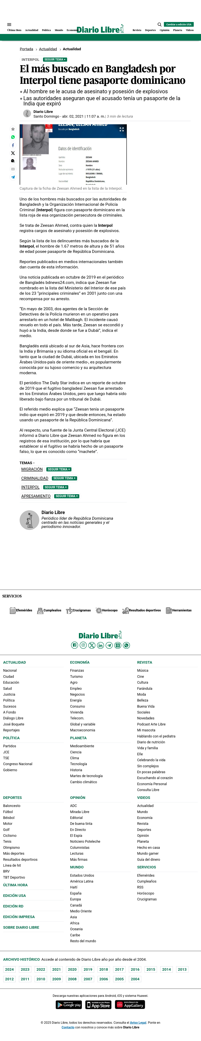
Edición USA (14, 895)
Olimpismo (11, 848)
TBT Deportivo (14, 877)
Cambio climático (83, 782)
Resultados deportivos (20, 860)
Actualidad (31, 30)
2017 (119, 969)
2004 (135, 979)
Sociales (143, 712)
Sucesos (9, 706)
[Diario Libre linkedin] (100, 645)
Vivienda (76, 712)
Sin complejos (148, 766)
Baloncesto (11, 806)
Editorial (76, 818)
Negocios (77, 694)
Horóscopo (145, 893)
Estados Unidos (82, 875)
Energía (76, 700)
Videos (190, 30)
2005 (119, 979)
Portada (26, 49)
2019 (88, 969)
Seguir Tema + (55, 59)
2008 (72, 979)
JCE (6, 752)
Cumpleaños (146, 881)
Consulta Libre (148, 790)
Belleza (142, 700)
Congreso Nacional (17, 764)
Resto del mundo (83, 941)
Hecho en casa (148, 848)
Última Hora (14, 30)
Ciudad (8, 677)
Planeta (177, 30)
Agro (73, 682)
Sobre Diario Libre (21, 927)
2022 (41, 969)
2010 (41, 979)
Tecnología (78, 764)
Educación (11, 682)
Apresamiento (36, 496)
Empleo (76, 689)
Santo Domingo (46, 116)
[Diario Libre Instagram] (83, 645)
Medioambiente (82, 746)
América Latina (81, 881)
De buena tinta (81, 824)
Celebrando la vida (151, 760)
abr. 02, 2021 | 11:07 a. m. (83, 116)
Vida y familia (147, 748)
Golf (6, 830)
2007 (88, 979)
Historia (76, 770)
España (75, 893)
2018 (103, 969)
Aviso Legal (138, 1023)
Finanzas (77, 670)
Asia (73, 917)
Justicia (9, 694)
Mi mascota (146, 730)
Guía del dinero (148, 860)
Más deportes (13, 853)
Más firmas (78, 860)
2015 (150, 969)
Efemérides (145, 875)
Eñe (140, 754)
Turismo (76, 677)
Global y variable (82, 724)
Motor (7, 824)
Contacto (68, 1027)
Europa (75, 899)
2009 (56, 979)
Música (142, 670)
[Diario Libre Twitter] (91, 645)
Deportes (150, 30)
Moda (141, 694)
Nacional (10, 670)
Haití (73, 887)
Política (46, 30)
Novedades (145, 718)
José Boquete (13, 724)
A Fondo (9, 712)
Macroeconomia (82, 730)
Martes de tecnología (86, 776)
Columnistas (79, 848)
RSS (140, 887)
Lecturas (76, 853)
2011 (25, 979)
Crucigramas (147, 899)
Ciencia (75, 752)
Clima (74, 758)
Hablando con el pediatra (156, 736)
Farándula (144, 689)
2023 (25, 969)
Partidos (9, 746)
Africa (74, 923)
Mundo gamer (148, 853)
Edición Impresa (19, 917)
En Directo (78, 830)
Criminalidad (34, 478)
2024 (9, 969)
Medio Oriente (81, 911)
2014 (166, 969)
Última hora (15, 885)
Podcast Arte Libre (151, 724)
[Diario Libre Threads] (117, 645)
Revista (137, 30)
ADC (73, 806)
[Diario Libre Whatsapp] (126, 645)
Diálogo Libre (13, 718)
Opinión (164, 30)
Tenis (7, 841)
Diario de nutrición (151, 742)
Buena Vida (146, 706)
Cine (140, 677)
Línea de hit (12, 865)
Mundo (59, 30)
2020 (72, 969)
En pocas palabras (151, 772)
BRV (6, 871)
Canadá (76, 905)
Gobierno (10, 770)
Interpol (30, 487)
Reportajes (11, 730)
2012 (9, 979)
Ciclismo (9, 836)
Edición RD (13, 906)
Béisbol (9, 818)
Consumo (77, 706)
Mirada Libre (79, 812)
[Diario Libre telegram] (109, 645)
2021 (56, 969)
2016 (135, 969)
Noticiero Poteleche (85, 841)
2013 (182, 969)
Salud (7, 689)
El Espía (76, 836)
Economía (73, 30)
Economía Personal (152, 784)
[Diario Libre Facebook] (74, 645)
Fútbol (8, 812)
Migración (32, 469)
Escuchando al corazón (155, 778)
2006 (103, 979)
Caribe (75, 935)
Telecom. (77, 718)
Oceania (76, 929)
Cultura (142, 682)
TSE (6, 758)
